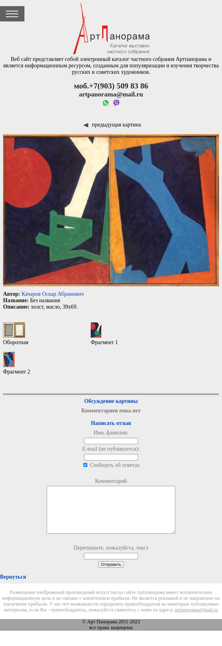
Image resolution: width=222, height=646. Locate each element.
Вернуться (13, 586)
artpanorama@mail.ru (196, 619)
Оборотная (15, 333)
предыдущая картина (112, 125)
